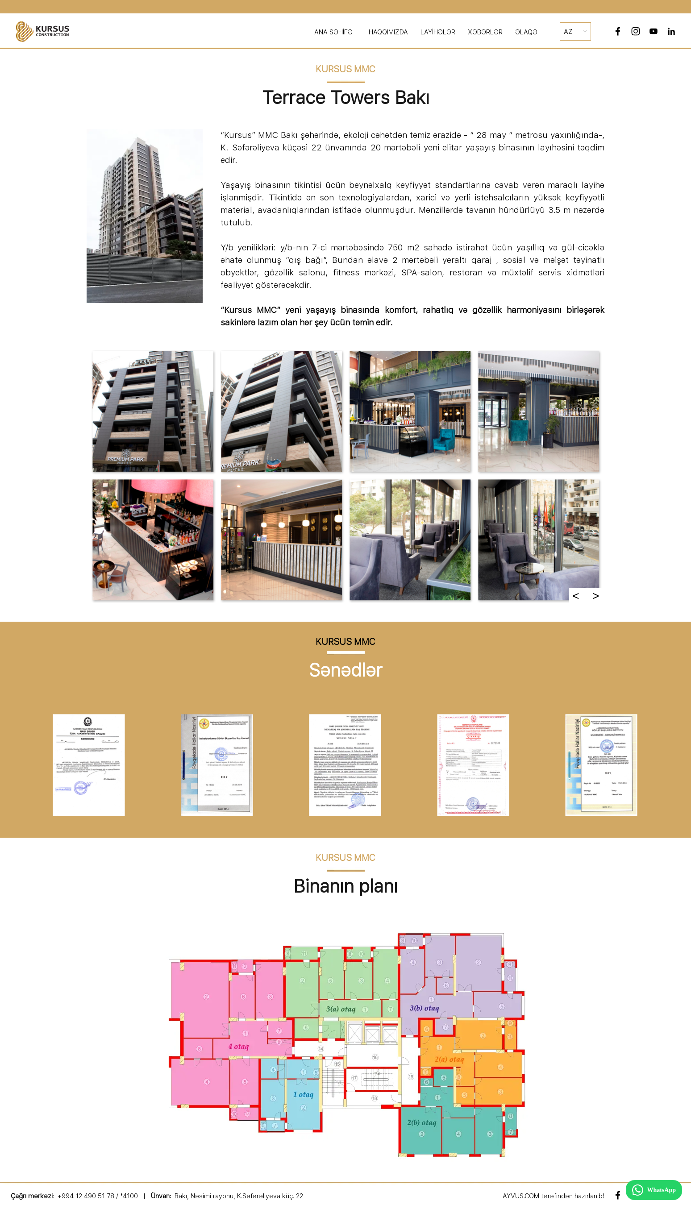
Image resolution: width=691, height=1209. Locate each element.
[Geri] (20, 765)
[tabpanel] (376, 32)
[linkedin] (671, 31)
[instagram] (636, 31)
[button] (152, 411)
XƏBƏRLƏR (485, 32)
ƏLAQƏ (526, 32)
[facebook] (618, 31)
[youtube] (653, 31)
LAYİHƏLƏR (437, 32)
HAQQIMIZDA (388, 32)
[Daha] (670, 765)
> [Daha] (595, 596)
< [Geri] (576, 596)
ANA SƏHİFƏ (333, 32)
